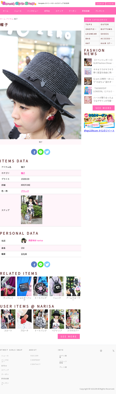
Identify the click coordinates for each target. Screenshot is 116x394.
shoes (105, 34)
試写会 (47, 11)
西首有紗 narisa (32, 241)
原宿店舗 (86, 11)
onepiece (92, 29)
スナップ (59, 11)
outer (105, 24)
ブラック (25, 190)
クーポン (72, 11)
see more (69, 336)
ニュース (18, 11)
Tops (89, 24)
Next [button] (78, 289)
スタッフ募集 (63, 362)
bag (88, 38)
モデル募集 (63, 356)
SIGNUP (100, 3)
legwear (91, 34)
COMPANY (34, 360)
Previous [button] (3, 289)
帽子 (23, 172)
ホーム (6, 11)
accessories (107, 38)
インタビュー (32, 11)
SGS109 (34, 356)
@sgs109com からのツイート (99, 130)
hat (88, 43)
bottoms (106, 29)
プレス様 (63, 367)
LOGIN (110, 3)
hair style (107, 43)
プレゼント (100, 11)
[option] (40, 88)
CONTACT (34, 364)
